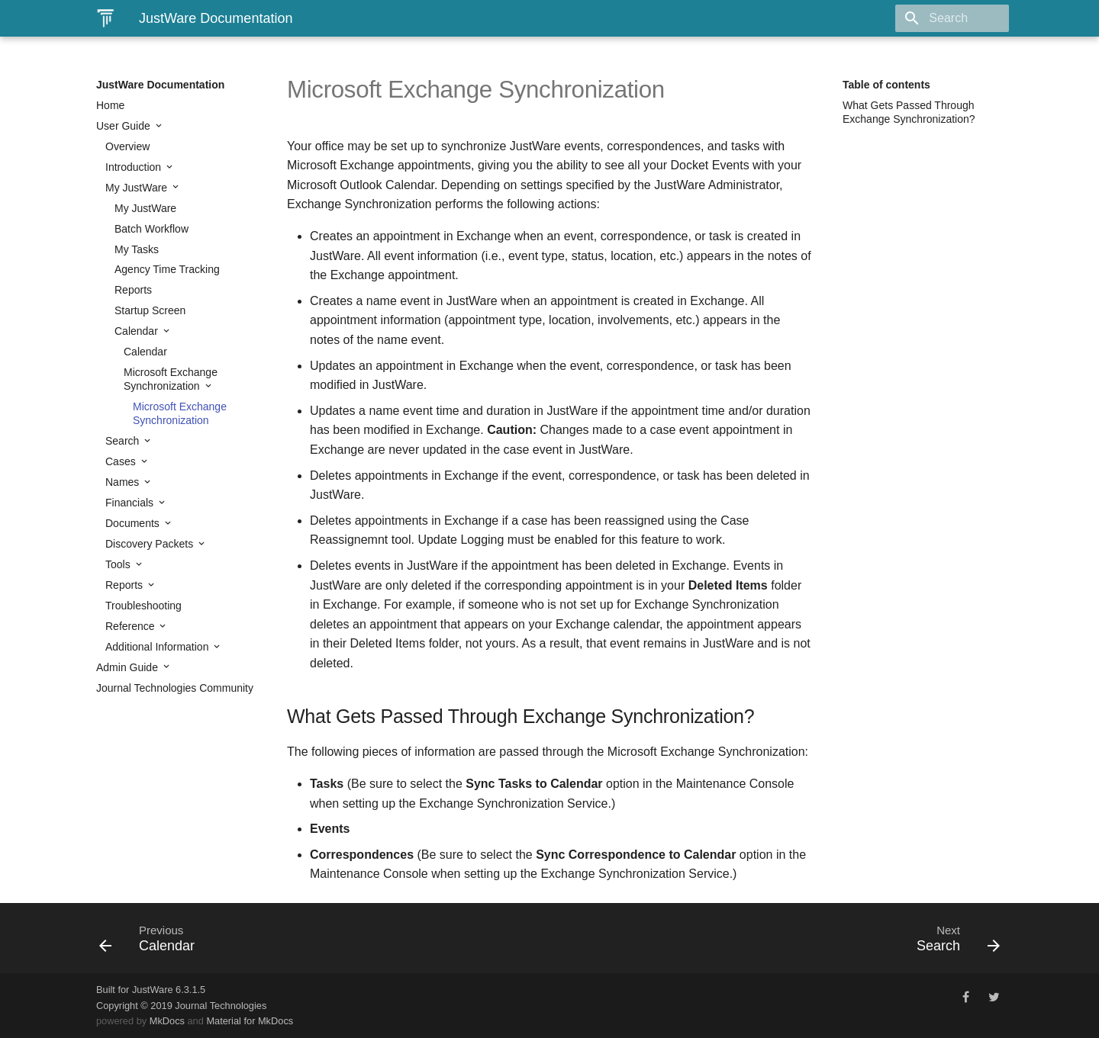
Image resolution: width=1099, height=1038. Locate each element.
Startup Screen (149, 310)
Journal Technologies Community (174, 688)
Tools (119, 564)
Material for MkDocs (249, 1021)
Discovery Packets (150, 544)
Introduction (134, 167)
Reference (131, 626)
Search (123, 441)
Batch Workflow (151, 229)
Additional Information (158, 647)
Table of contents (886, 85)
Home (110, 105)
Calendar (137, 331)
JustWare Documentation (160, 85)
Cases (122, 461)
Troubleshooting (143, 605)
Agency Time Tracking (167, 269)
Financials (130, 503)
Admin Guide (128, 667)
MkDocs (167, 1021)
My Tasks (136, 249)
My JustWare (137, 188)
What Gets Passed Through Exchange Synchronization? (909, 112)
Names (123, 482)
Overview (127, 146)
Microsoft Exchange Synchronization (171, 379)
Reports (133, 290)
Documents (134, 523)
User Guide (124, 126)
